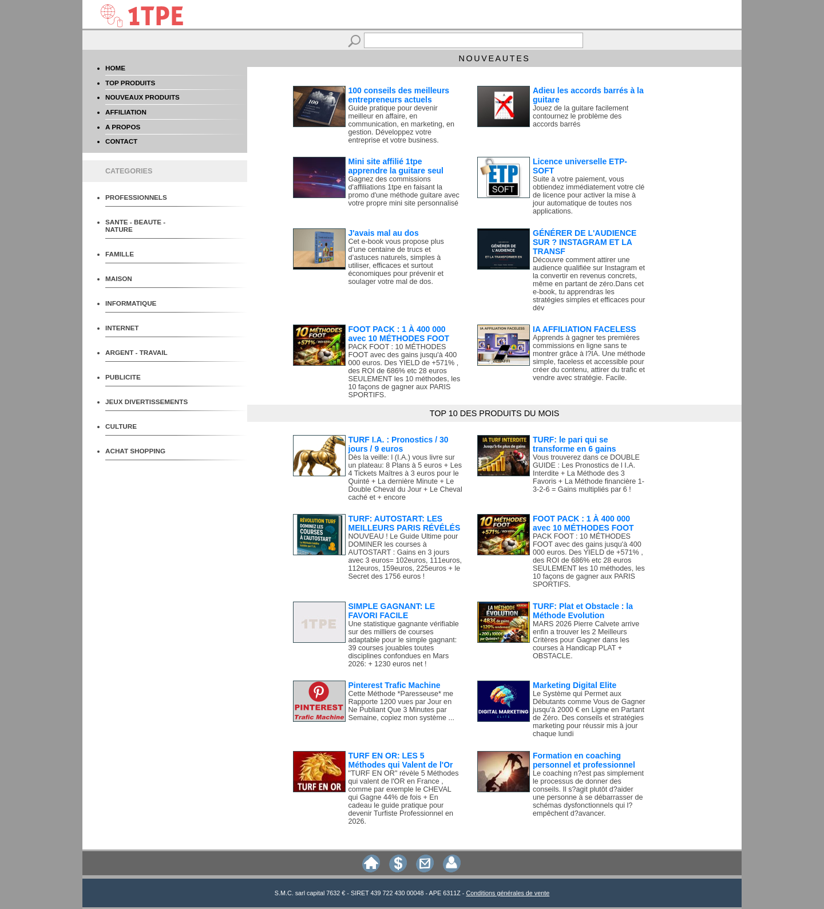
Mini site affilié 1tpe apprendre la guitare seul (396, 166)
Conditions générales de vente (507, 893)
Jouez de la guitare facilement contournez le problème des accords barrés (580, 116)
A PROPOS (122, 127)
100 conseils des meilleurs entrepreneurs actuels (399, 95)
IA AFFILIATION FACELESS (584, 329)
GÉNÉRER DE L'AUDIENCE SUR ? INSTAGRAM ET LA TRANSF (584, 242)
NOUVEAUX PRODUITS (142, 97)
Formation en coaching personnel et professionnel (584, 760)
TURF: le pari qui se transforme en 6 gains (574, 444)
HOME (115, 68)
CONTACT (121, 141)
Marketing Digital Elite (574, 685)
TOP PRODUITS (130, 82)
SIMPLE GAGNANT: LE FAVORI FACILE (391, 611)
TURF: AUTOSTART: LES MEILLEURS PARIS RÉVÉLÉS (404, 523)
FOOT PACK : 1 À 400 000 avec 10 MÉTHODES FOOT (399, 334)
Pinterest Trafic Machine (394, 685)
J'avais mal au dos (383, 233)
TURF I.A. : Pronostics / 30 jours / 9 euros (398, 444)
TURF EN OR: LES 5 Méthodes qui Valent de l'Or (400, 760)
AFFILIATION (125, 112)
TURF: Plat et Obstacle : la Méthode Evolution (583, 611)
